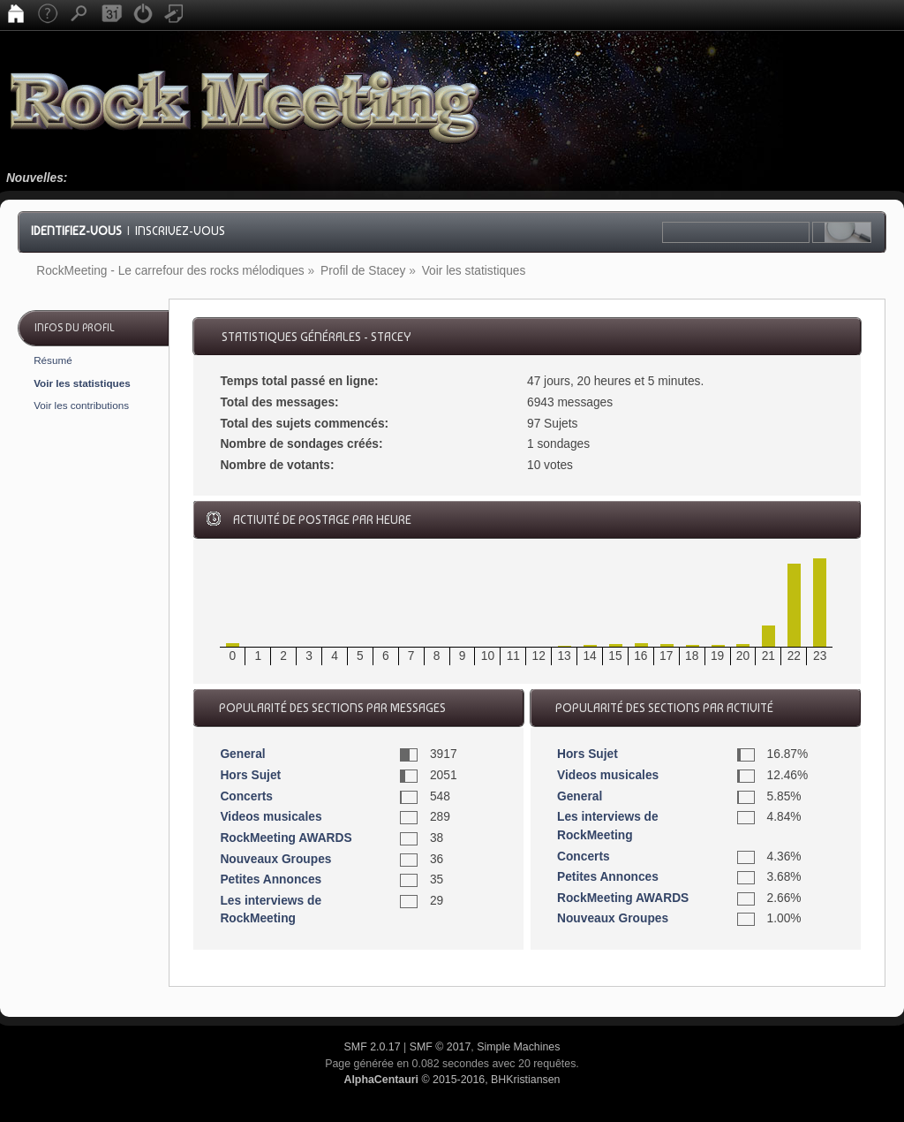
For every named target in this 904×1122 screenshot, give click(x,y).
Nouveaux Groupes (275, 859)
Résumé (53, 360)
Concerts (246, 796)
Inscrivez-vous (180, 231)
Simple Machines (518, 1047)
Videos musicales (270, 816)
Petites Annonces (270, 879)
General (242, 754)
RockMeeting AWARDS (285, 838)
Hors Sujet (250, 775)
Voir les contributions (81, 405)
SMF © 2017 (440, 1047)
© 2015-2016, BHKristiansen (451, 1079)
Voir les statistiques (82, 383)
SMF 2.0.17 (372, 1047)
